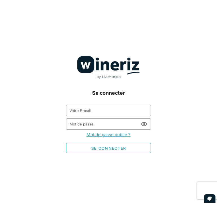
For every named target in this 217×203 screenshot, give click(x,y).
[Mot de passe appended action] (144, 124)
